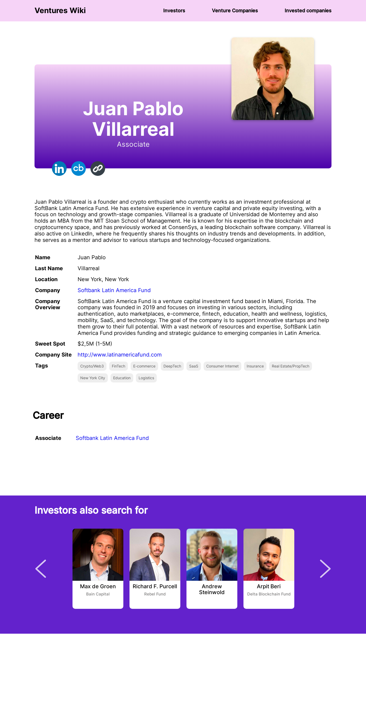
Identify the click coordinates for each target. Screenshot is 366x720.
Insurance (255, 366)
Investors (174, 10)
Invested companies (308, 10)
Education (122, 378)
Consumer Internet (222, 366)
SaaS (193, 366)
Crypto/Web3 (92, 366)
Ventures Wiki (60, 10)
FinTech (118, 366)
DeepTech (172, 366)
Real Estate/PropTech (290, 366)
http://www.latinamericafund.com (120, 354)
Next (325, 569)
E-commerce (144, 366)
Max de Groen (98, 587)
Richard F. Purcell (155, 587)
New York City (92, 378)
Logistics (146, 378)
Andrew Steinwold (212, 589)
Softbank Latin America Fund (114, 290)
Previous (41, 569)
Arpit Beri (269, 587)
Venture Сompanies (235, 10)
